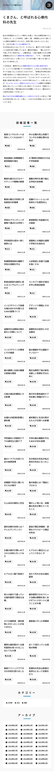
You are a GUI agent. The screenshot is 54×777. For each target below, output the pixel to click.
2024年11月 (43, 734)
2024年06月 (13, 743)
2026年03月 (13, 730)
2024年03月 (43, 743)
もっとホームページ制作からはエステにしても (23, 83)
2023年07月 (13, 755)
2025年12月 (43, 730)
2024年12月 (28, 734)
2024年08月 (28, 738)
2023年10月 (28, 751)
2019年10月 (13, 760)
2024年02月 (13, 747)
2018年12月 (28, 760)
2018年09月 (28, 764)
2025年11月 (13, 734)
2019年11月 (43, 755)
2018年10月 (13, 764)
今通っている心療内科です (21, 44)
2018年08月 (43, 764)
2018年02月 (28, 768)
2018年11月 (43, 760)
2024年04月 (28, 743)
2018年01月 (43, 768)
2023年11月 (13, 751)
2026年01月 (28, 730)
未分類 (10, 707)
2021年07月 (28, 755)
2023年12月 (43, 747)
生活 (18, 707)
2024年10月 (13, 738)
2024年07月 (43, 738)
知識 (26, 707)
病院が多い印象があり (26, 55)
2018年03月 (13, 768)
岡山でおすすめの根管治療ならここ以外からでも (21, 96)
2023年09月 (43, 751)
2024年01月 (28, 747)
